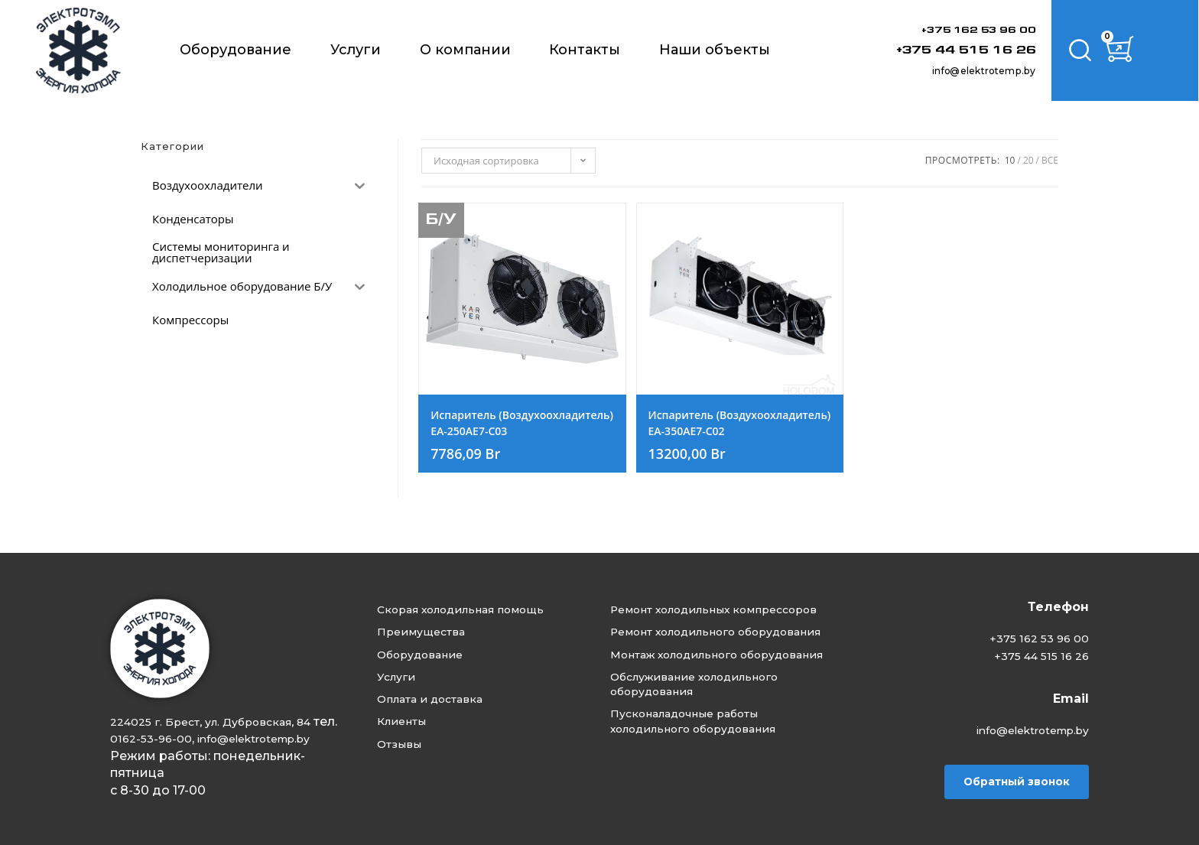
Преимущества (434, 618)
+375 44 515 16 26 (943, 50)
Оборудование (235, 49)
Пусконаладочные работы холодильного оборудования (716, 769)
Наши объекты (714, 49)
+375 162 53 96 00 (959, 29)
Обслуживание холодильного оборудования (716, 727)
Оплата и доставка (446, 692)
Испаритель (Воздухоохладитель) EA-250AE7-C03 (522, 435)
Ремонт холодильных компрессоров (689, 602)
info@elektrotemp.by (956, 69)
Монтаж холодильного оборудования (694, 685)
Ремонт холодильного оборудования (692, 643)
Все (1049, 160)
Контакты (584, 49)
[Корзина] (1134, 50)
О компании (465, 49)
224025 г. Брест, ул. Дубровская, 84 (222, 704)
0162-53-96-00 (181, 721)
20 (1028, 160)
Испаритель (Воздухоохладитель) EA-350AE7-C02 (739, 435)
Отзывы (410, 742)
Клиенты (413, 717)
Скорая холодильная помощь (482, 594)
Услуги (355, 49)
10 (1010, 160)
